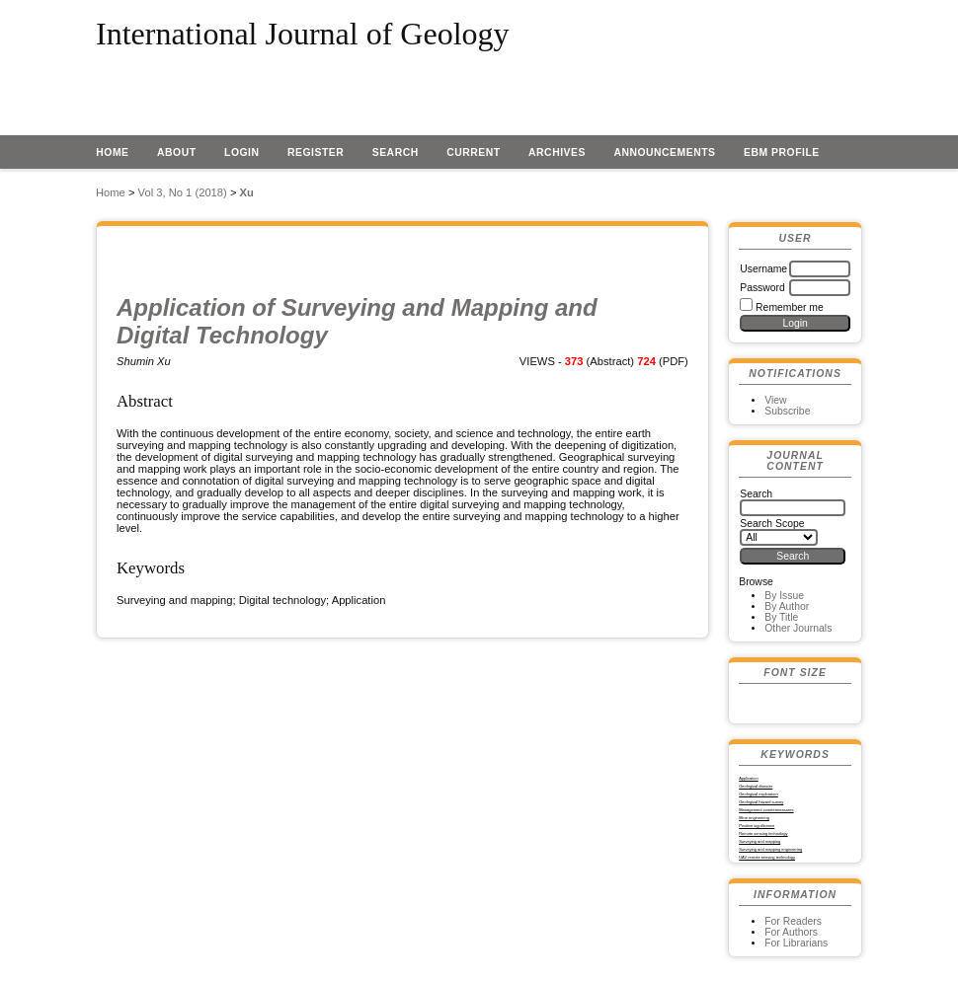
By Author (786, 606)
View (775, 400)
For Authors (791, 932)
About (177, 152)
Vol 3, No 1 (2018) (182, 192)
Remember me (790, 307)
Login (242, 152)
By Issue (784, 595)
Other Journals (798, 628)
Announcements (664, 152)
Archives (557, 152)
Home (112, 152)
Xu (247, 192)
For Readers (793, 921)
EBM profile (782, 152)
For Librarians (796, 943)
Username (763, 269)
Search (395, 152)
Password (762, 287)
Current (473, 152)
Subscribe (787, 411)
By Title (781, 617)
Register (315, 152)
